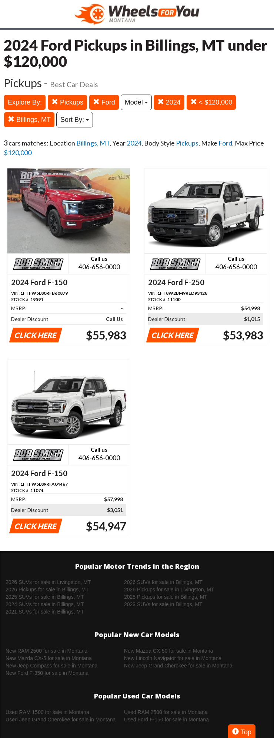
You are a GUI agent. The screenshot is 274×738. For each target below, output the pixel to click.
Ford (104, 102)
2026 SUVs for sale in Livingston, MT (48, 582)
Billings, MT (29, 119)
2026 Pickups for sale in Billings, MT (47, 589)
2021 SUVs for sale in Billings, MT (45, 612)
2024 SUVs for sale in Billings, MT (45, 604)
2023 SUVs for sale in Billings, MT (163, 604)
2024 (169, 102)
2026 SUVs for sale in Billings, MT (163, 582)
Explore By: (25, 102)
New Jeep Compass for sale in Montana (51, 666)
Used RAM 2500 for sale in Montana (166, 712)
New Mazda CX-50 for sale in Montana (168, 651)
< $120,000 (211, 102)
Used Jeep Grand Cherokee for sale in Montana (61, 719)
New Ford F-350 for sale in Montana (47, 673)
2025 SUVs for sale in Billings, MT (45, 597)
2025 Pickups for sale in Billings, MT (165, 597)
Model (136, 102)
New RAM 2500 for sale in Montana (46, 651)
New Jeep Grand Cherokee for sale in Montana (178, 666)
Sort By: (74, 119)
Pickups (67, 102)
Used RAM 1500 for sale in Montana (47, 712)
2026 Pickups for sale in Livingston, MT (169, 589)
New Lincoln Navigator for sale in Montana (172, 658)
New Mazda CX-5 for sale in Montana (49, 658)
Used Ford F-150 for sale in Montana (166, 719)
